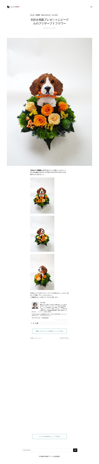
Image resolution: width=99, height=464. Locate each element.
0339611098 (45, 317)
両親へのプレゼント (36, 338)
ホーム (32, 15)
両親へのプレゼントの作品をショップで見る (49, 331)
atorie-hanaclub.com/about (61, 319)
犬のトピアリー (46, 15)
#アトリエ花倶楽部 (41, 314)
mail (39, 317)
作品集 (38, 15)
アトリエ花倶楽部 (54, 456)
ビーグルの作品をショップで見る (49, 436)
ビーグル (55, 15)
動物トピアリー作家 (44, 304)
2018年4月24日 (64, 338)
